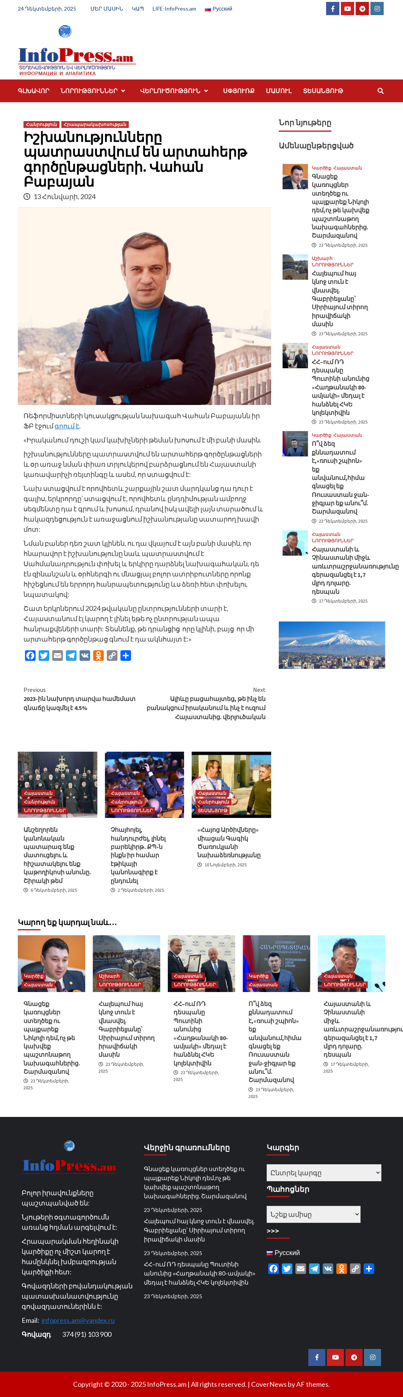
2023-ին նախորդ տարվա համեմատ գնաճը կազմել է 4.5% (84, 698)
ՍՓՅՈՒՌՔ (239, 91)
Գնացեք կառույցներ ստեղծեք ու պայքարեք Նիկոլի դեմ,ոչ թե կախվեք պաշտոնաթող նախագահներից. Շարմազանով (51, 1037)
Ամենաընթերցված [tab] (316, 145)
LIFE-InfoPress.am (174, 8)
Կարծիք (321, 168)
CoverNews (269, 1384)
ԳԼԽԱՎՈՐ (33, 91)
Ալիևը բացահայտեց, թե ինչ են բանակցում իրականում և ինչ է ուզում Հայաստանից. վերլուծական (205, 703)
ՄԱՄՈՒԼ (279, 91)
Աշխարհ (322, 258)
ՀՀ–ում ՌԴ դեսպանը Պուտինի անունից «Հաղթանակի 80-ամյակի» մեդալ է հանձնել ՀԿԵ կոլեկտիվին (340, 387)
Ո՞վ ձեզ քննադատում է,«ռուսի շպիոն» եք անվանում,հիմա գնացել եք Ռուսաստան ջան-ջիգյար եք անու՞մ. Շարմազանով (340, 477)
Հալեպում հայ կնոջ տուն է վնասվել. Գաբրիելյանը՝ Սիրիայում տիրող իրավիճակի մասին (340, 298)
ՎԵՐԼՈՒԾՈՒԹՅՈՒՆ (176, 91)
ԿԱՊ (138, 8)
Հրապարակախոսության (95, 124)
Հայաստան (38, 793)
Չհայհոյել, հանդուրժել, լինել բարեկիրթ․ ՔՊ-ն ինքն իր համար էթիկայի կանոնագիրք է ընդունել (138, 855)
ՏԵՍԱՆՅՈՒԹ (323, 91)
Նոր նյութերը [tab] (305, 122)
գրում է (67, 426)
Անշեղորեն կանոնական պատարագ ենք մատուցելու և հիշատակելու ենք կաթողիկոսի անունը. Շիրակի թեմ (57, 855)
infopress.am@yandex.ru (78, 1320)
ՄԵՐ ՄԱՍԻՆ (107, 8)
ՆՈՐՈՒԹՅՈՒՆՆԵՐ (95, 91)
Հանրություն (41, 124)
